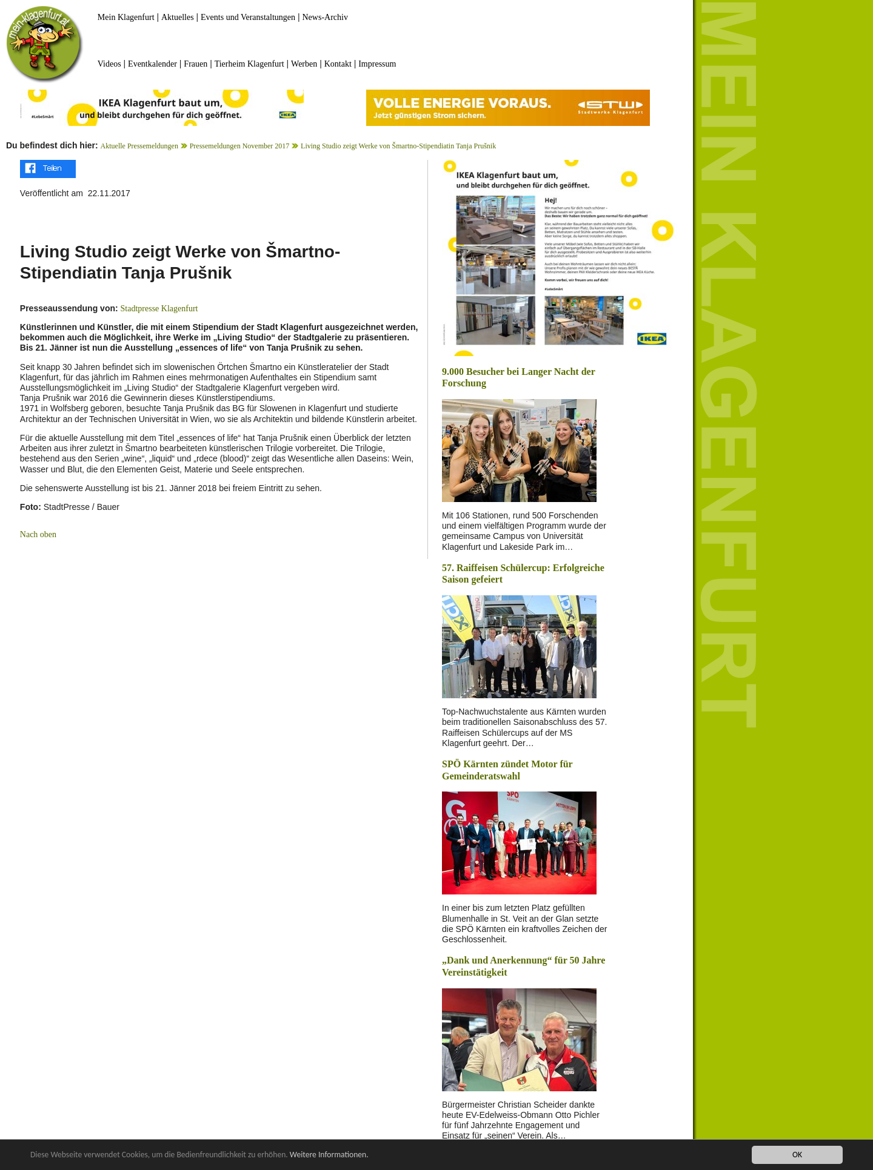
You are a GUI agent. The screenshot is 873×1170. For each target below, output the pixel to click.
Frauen (195, 63)
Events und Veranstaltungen (248, 17)
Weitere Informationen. (329, 1154)
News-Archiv (325, 17)
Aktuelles (177, 17)
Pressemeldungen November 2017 (240, 146)
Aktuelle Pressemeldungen (139, 146)
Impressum (377, 63)
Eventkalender (152, 63)
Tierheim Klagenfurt (249, 63)
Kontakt (338, 63)
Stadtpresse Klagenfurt (159, 308)
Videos (109, 63)
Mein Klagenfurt (126, 17)
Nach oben (38, 534)
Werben (304, 63)
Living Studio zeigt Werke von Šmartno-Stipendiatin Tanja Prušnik (398, 146)
